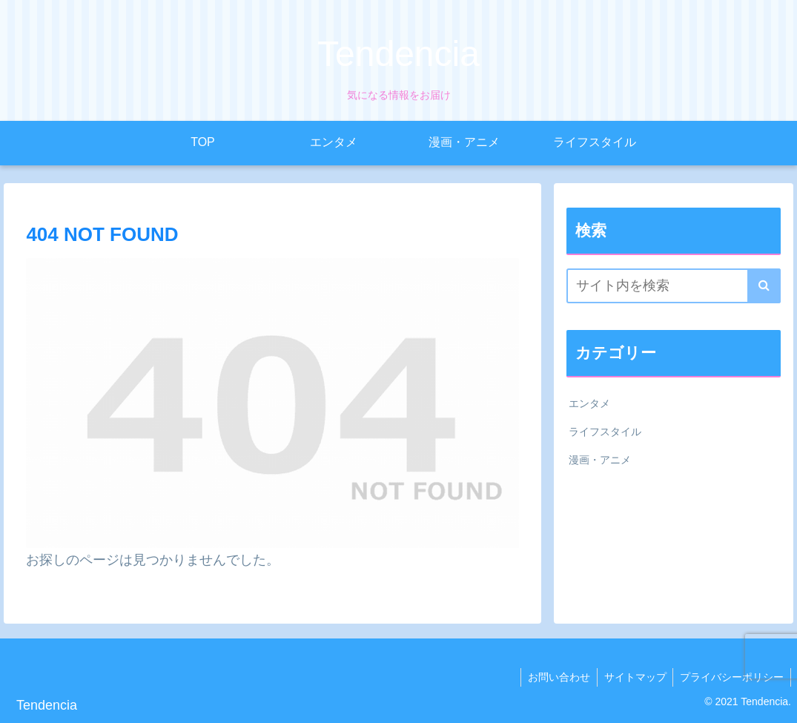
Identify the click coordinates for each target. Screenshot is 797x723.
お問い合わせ (554, 677)
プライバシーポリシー (731, 677)
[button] (764, 285)
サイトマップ (632, 677)
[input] (673, 285)
